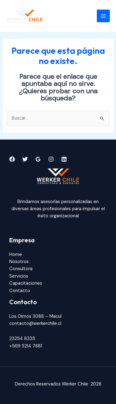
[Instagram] (51, 159)
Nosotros (19, 262)
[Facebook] (12, 159)
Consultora (20, 269)
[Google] (38, 159)
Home (15, 254)
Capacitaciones (25, 283)
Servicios (18, 276)
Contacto (19, 291)
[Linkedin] (64, 159)
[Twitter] (25, 159)
